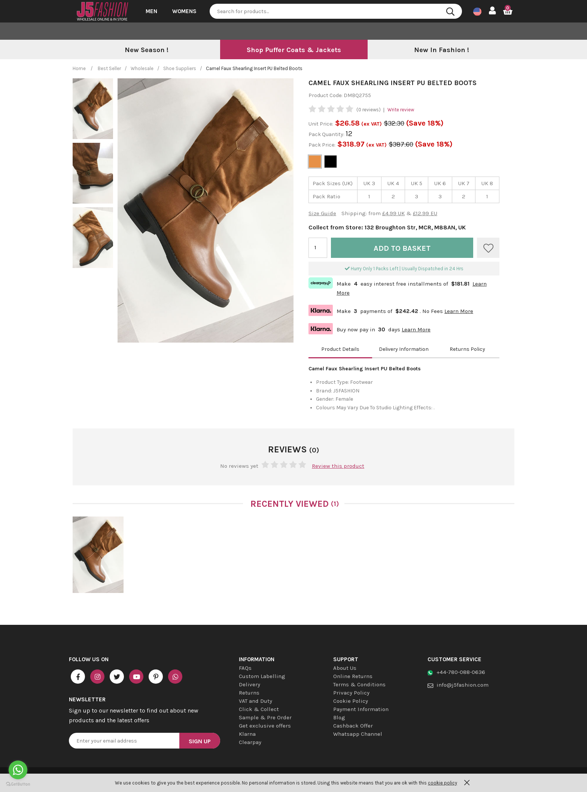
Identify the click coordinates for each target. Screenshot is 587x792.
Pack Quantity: (327, 134)
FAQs (245, 668)
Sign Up (200, 741)
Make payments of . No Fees (390, 310)
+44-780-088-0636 (461, 672)
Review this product (338, 466)
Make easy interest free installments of (397, 286)
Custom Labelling (262, 676)
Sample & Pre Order (265, 717)
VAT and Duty (255, 701)
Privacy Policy (351, 692)
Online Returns (352, 676)
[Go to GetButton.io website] (18, 784)
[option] (146, 50)
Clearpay (250, 742)
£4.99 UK (393, 213)
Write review (400, 109)
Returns (249, 692)
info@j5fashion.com (463, 684)
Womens (184, 11)
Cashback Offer (353, 725)
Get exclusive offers (265, 725)
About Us (344, 668)
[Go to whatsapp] (18, 770)
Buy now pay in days (369, 328)
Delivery (249, 684)
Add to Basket (402, 248)
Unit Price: (320, 124)
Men (151, 11)
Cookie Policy (350, 701)
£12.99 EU (425, 213)
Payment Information (361, 709)
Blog (339, 717)
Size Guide (322, 213)
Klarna (247, 734)
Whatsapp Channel (357, 734)
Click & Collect (259, 709)
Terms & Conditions (359, 684)
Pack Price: (321, 145)
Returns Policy (467, 349)
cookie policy (442, 783)
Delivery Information (404, 349)
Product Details (340, 349)
